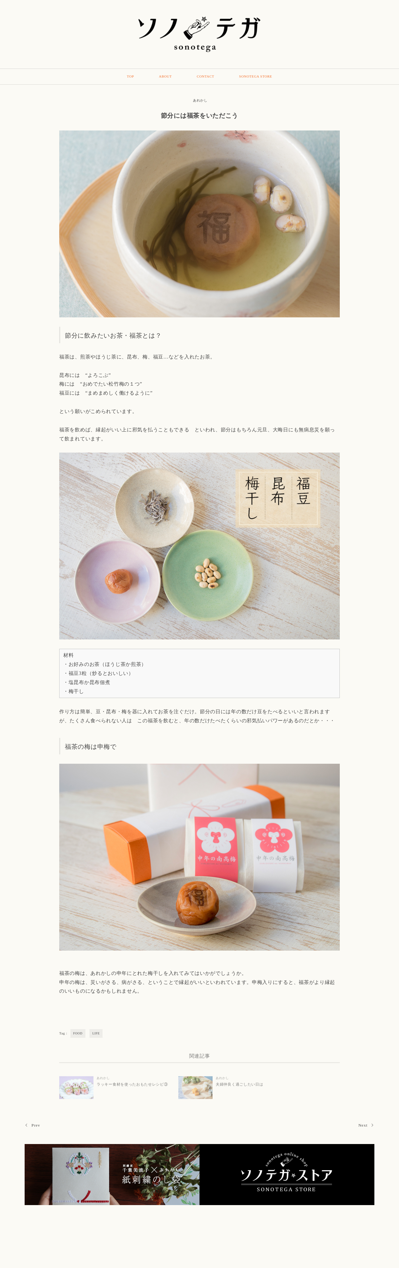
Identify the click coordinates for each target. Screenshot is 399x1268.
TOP (130, 76)
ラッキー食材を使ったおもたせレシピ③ (132, 1087)
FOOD (78, 1033)
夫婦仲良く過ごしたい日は (239, 1087)
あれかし (200, 100)
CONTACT (205, 76)
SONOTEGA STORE (255, 76)
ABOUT (165, 76)
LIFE (96, 1033)
